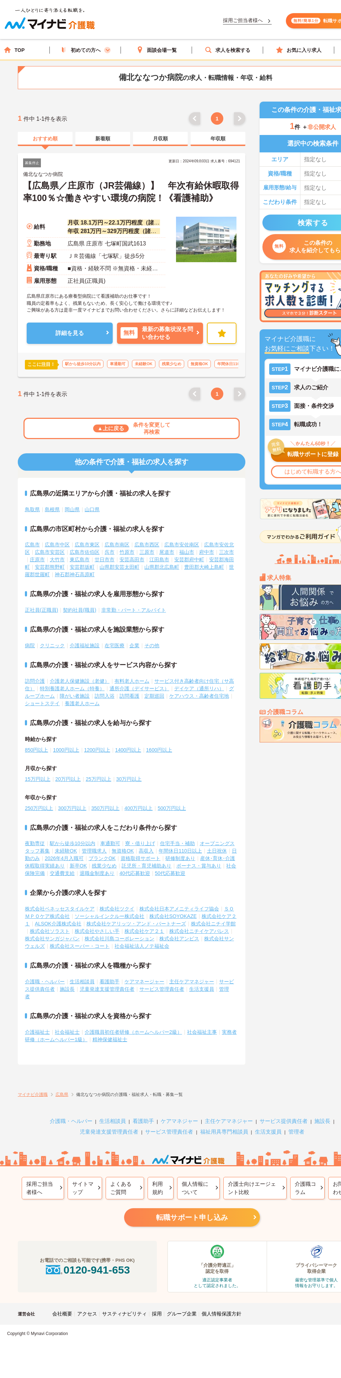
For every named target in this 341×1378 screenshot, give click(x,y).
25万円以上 (98, 779)
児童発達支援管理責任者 (107, 989)
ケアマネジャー (179, 1121)
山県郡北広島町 (161, 567)
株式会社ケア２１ (144, 931)
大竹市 (57, 559)
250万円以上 (39, 808)
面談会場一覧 (156, 50)
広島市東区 (87, 544)
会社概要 (62, 1314)
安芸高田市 (131, 559)
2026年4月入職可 (64, 858)
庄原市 (37, 559)
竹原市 (126, 552)
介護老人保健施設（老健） (80, 681)
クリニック (52, 645)
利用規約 (157, 1188)
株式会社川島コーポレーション (119, 938)
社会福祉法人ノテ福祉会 (141, 946)
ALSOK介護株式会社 (58, 923)
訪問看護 (129, 696)
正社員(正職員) (41, 610)
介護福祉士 (37, 1032)
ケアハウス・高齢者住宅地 (199, 696)
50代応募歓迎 (170, 873)
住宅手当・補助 (177, 843)
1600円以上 (159, 750)
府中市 (206, 552)
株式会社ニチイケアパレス (199, 931)
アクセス (87, 1314)
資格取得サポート (140, 858)
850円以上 (36, 750)
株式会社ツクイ (117, 909)
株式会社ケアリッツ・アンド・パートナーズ (136, 923)
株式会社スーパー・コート (80, 946)
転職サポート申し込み (192, 1217)
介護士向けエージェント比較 (252, 1188)
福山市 (186, 552)
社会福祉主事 (202, 1032)
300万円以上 (72, 808)
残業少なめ (104, 866)
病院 (30, 645)
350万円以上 (105, 808)
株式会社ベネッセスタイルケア (60, 909)
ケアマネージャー (144, 981)
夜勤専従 (35, 843)
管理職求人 (94, 851)
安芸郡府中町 (189, 559)
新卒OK (78, 866)
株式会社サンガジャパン (52, 938)
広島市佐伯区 (85, 552)
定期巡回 (154, 696)
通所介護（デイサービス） (139, 688)
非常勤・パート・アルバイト (133, 610)
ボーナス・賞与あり (198, 866)
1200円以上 (97, 750)
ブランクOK (102, 858)
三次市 (226, 552)
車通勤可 (110, 843)
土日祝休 (217, 851)
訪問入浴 (104, 696)
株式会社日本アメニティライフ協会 (179, 909)
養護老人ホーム (82, 703)
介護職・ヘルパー (45, 981)
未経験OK (66, 851)
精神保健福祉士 (109, 1039)
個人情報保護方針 (221, 1314)
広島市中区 (57, 544)
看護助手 (109, 981)
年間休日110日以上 (180, 851)
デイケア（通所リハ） (199, 688)
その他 (151, 645)
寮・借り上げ (140, 843)
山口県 (92, 509)
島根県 (52, 509)
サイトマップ (83, 1188)
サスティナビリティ (124, 1314)
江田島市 (159, 559)
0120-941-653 (87, 1270)
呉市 (109, 552)
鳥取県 (32, 509)
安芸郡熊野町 (50, 567)
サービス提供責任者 (284, 1121)
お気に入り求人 (298, 50)
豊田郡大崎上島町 (204, 567)
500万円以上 (172, 808)
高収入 (146, 851)
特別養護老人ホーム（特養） (72, 688)
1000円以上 (66, 750)
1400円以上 (128, 750)
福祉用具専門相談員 (224, 1132)
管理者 (296, 1132)
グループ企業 (182, 1314)
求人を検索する (227, 50)
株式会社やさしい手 (97, 931)
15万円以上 (37, 779)
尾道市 (166, 552)
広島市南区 (117, 544)
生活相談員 (82, 981)
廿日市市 (104, 559)
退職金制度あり (97, 873)
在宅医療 (114, 645)
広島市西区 (146, 544)
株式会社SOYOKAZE (173, 916)
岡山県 (72, 509)
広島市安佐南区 (181, 544)
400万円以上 (138, 808)
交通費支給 (62, 873)
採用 (157, 1314)
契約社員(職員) (79, 610)
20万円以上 (68, 779)
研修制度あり (180, 858)
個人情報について (195, 1188)
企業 (134, 645)
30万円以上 (129, 779)
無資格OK (123, 851)
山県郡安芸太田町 (119, 567)
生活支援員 (201, 989)
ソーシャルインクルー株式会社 (109, 916)
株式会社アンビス (179, 938)
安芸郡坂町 (82, 567)
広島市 (32, 544)
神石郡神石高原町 (75, 574)
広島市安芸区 (50, 552)
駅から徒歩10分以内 (72, 843)
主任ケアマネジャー (191, 981)
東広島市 (80, 559)
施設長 (67, 989)
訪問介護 (35, 681)
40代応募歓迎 (134, 873)
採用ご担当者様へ (39, 1188)
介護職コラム (305, 1188)
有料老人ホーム (131, 681)
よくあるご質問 (121, 1188)
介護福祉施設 (85, 645)
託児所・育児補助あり (146, 866)
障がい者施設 (75, 696)
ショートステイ (42, 703)
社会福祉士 (67, 1032)
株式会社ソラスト (50, 931)
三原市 (146, 552)
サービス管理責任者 (161, 989)
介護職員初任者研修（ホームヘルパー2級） (133, 1032)
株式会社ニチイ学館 (213, 923)
